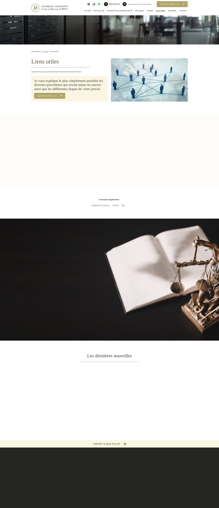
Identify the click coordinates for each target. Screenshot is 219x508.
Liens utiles (160, 10)
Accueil (87, 10)
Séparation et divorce (101, 205)
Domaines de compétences (118, 10)
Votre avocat (99, 10)
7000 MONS (139, 4)
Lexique (150, 10)
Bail (123, 205)
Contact (182, 10)
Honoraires (139, 10)
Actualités (172, 10)
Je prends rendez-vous (172, 4)
